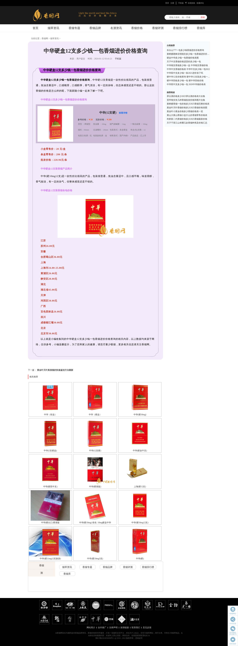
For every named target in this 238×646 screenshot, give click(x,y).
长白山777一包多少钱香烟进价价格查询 (185, 50)
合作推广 (102, 627)
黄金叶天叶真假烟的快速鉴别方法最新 (55, 370)
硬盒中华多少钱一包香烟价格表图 (183, 58)
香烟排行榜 (180, 28)
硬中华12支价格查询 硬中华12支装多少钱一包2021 (190, 77)
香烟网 (45, 38)
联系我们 (136, 627)
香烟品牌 (95, 28)
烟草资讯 (53, 28)
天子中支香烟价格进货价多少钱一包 (184, 61)
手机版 (181, 3)
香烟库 (201, 28)
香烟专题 (74, 28)
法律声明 (113, 627)
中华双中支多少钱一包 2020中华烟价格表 (186, 84)
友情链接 (124, 627)
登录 (167, 3)
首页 (35, 28)
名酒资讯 (116, 28)
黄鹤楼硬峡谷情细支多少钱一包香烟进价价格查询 (190, 54)
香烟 (41, 565)
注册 (172, 3)
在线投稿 (191, 3)
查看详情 (123, 113)
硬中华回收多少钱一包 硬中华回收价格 (185, 80)
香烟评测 (158, 28)
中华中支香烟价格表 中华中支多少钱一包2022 (188, 69)
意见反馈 (147, 627)
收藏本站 (200, 3)
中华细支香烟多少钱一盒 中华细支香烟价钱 (187, 65)
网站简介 (91, 627)
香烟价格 (137, 28)
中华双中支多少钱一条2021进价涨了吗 (185, 73)
